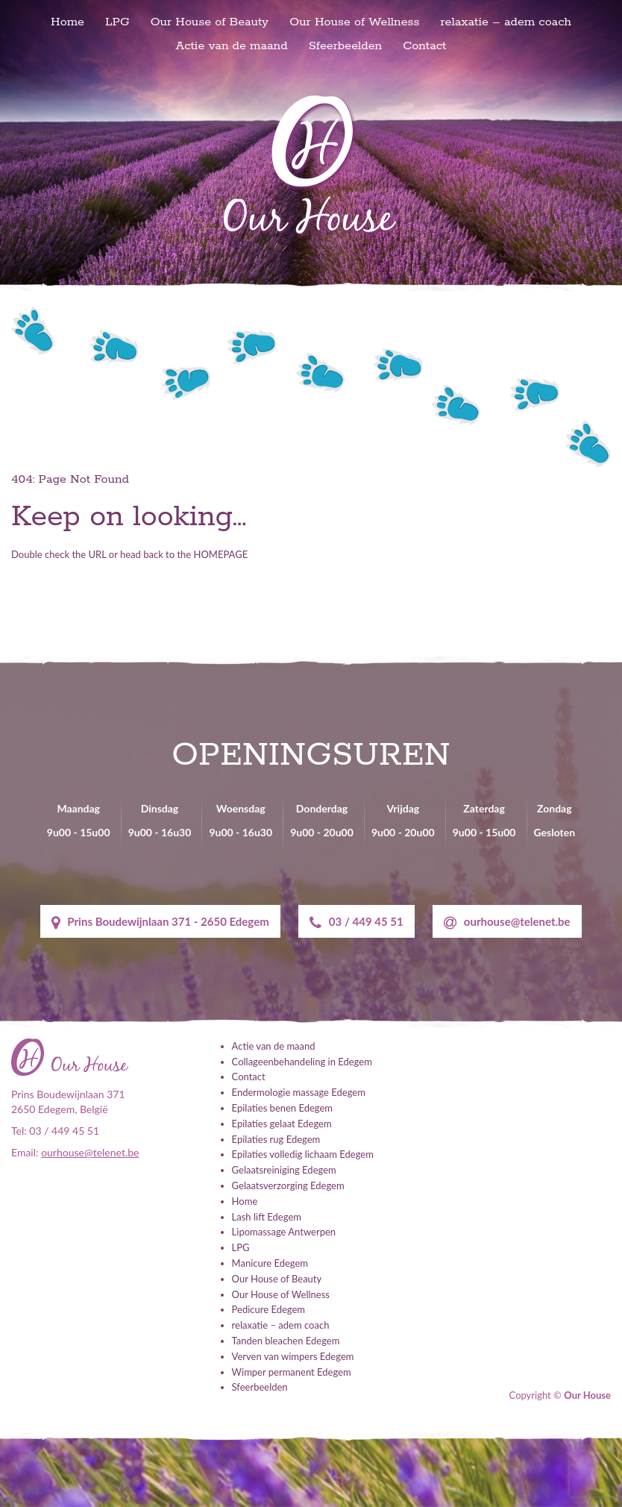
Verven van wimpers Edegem (293, 1356)
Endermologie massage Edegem (298, 1092)
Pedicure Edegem (268, 1309)
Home (67, 22)
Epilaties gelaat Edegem (282, 1124)
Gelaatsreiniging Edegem (284, 1170)
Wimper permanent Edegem (291, 1372)
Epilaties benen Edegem (282, 1108)
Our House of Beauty (210, 22)
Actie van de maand (232, 46)
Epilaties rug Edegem (276, 1139)
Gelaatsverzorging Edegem (288, 1185)
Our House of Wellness (354, 22)
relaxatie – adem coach (506, 22)
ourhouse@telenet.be (507, 922)
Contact (424, 46)
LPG (117, 22)
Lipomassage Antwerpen (284, 1232)
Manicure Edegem (270, 1263)
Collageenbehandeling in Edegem (302, 1062)
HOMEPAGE (221, 554)
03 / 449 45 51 (356, 922)
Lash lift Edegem (266, 1217)
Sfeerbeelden (346, 46)
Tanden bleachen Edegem (286, 1341)
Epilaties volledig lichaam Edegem (303, 1154)
